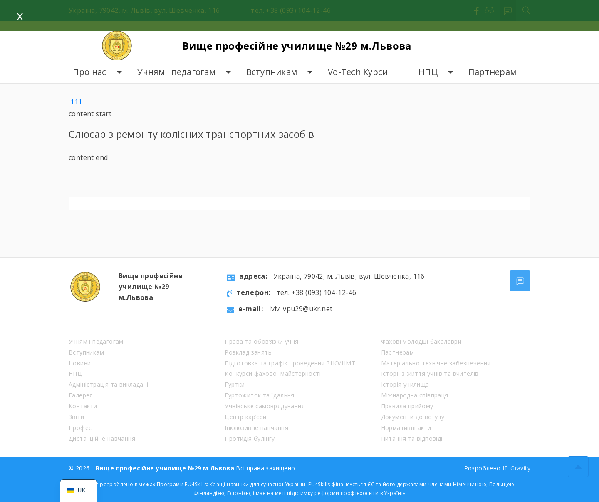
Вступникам (271, 72)
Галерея (81, 395)
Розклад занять (248, 352)
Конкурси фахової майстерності (273, 373)
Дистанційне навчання (102, 438)
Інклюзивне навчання (256, 428)
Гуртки (235, 384)
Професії (82, 428)
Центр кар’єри (245, 417)
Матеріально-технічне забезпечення (436, 363)
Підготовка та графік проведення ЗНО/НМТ (290, 363)
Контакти (83, 406)
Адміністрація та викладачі (108, 384)
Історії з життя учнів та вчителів (430, 373)
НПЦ (428, 72)
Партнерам (492, 72)
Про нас (89, 72)
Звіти (76, 417)
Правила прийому (407, 406)
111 (76, 101)
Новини (80, 363)
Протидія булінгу (250, 438)
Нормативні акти (406, 428)
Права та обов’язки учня (261, 341)
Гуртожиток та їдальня (259, 395)
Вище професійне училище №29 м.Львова (296, 45)
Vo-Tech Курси (358, 72)
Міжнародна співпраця (414, 395)
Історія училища (405, 384)
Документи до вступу (413, 417)
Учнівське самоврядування (265, 406)
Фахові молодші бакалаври (421, 341)
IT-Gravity (516, 468)
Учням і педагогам (176, 72)
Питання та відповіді (412, 438)
